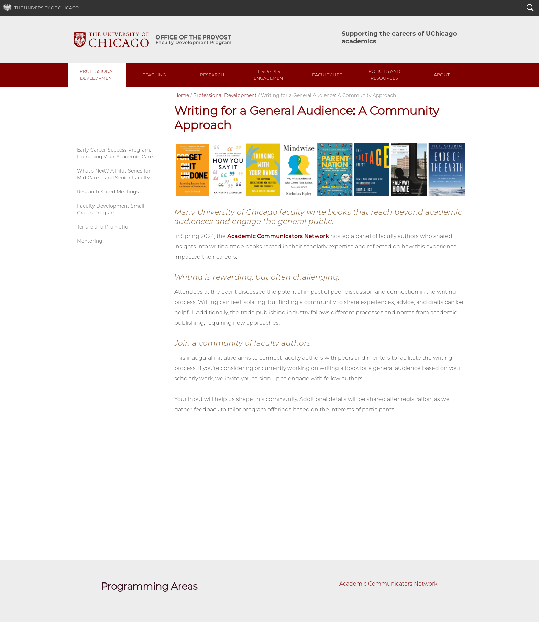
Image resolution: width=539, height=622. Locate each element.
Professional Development (97, 75)
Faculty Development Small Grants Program (110, 209)
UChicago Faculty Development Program (152, 39)
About (442, 74)
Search (530, 8)
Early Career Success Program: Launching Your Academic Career (117, 153)
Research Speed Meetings (108, 192)
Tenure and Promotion (104, 227)
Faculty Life (327, 74)
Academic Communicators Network (278, 236)
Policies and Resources (384, 75)
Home (181, 95)
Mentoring (89, 241)
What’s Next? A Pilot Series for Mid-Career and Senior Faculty (114, 174)
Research (212, 74)
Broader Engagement (269, 75)
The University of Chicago (46, 7)
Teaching (154, 74)
